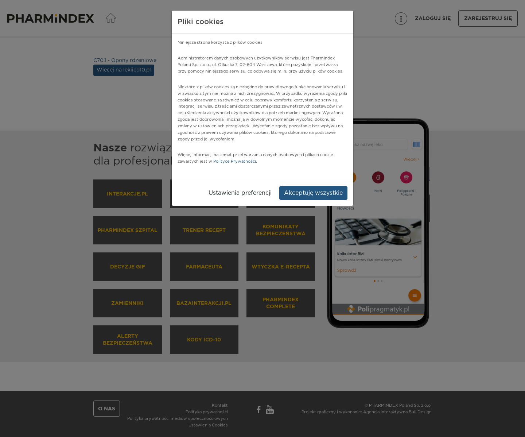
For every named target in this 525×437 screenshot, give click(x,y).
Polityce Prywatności (234, 161)
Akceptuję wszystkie (313, 193)
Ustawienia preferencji (240, 193)
